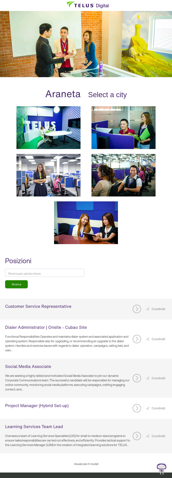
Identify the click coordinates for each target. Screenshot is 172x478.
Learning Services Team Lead (34, 427)
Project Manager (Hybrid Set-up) (37, 406)
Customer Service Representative (38, 306)
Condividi (158, 309)
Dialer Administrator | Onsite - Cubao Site (46, 327)
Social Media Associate (28, 366)
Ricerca (16, 284)
